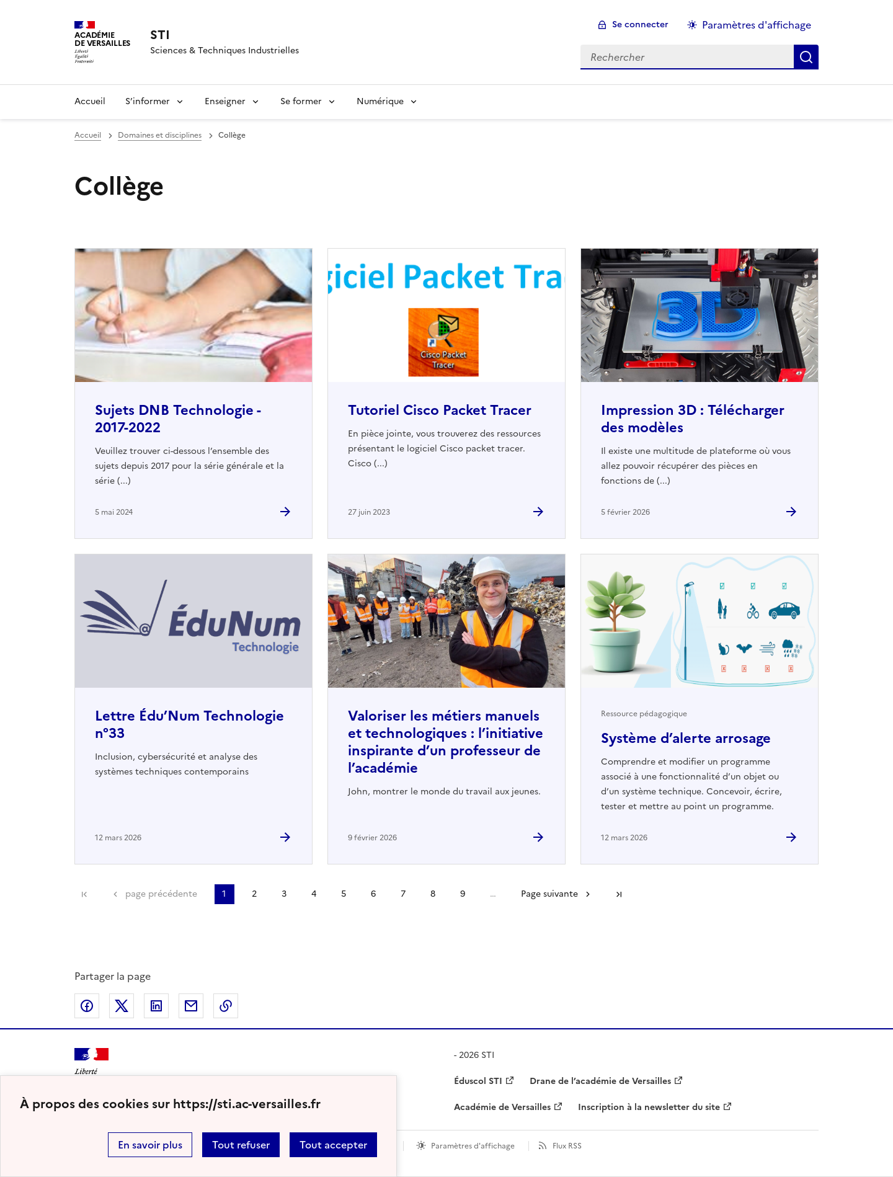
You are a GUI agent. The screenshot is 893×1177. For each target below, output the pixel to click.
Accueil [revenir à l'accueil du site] (87, 135)
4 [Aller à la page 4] (313, 893)
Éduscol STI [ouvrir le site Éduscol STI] (478, 1081)
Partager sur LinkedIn (156, 1005)
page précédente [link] (161, 893)
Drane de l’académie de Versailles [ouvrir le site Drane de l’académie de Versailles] (600, 1081)
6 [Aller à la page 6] (373, 893)
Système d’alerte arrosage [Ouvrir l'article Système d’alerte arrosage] (686, 738)
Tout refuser (241, 1144)
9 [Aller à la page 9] (462, 893)
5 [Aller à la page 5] (343, 893)
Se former (301, 101)
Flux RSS (567, 1146)
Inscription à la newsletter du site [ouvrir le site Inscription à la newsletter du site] (649, 1107)
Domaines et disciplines (160, 135)
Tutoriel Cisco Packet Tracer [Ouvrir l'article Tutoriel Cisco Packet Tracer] (439, 410)
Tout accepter (333, 1144)
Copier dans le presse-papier (225, 1005)
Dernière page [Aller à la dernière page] (619, 894)
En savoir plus (150, 1144)
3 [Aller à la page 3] (284, 893)
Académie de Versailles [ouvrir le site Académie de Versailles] (502, 1107)
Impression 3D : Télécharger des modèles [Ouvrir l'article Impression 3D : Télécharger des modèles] (692, 419)
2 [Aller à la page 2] (254, 893)
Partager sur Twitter (121, 1005)
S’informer (147, 101)
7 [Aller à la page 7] (403, 893)
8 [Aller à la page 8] (432, 893)
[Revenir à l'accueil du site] (91, 1070)
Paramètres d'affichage (473, 1146)
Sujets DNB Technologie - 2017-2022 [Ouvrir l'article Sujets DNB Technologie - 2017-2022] (177, 419)
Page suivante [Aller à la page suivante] (549, 893)
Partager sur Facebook (86, 1005)
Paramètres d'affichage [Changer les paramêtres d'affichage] (756, 24)
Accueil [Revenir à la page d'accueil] (89, 101)
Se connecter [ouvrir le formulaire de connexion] (640, 24)
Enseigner (225, 101)
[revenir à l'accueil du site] (224, 34)
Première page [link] (84, 894)
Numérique (380, 101)
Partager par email (191, 1005)
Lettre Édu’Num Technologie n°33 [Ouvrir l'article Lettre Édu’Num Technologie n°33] (189, 725)
